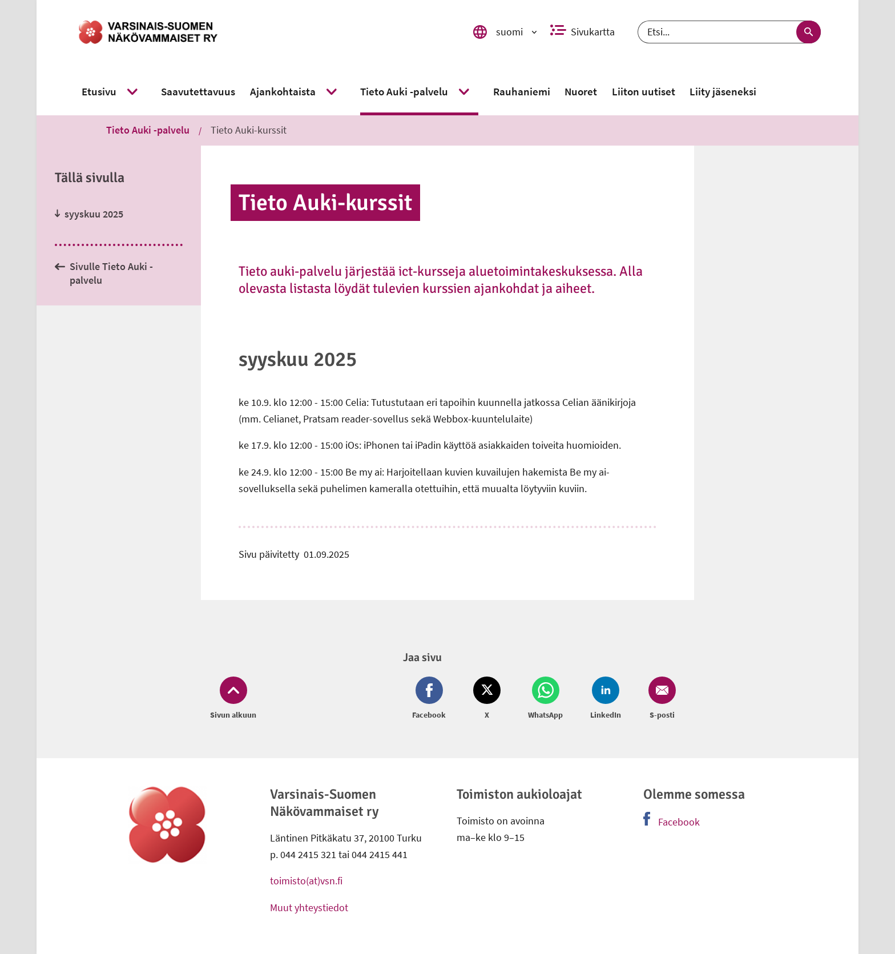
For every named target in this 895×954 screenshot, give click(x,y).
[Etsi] (729, 32)
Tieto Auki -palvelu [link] (148, 129)
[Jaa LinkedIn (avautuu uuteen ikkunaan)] (606, 699)
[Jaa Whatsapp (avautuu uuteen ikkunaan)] (545, 699)
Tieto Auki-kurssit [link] (249, 129)
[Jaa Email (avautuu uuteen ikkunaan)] (660, 699)
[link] (261, 32)
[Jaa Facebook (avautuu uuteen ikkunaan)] (431, 699)
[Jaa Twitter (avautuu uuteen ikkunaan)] (487, 699)
